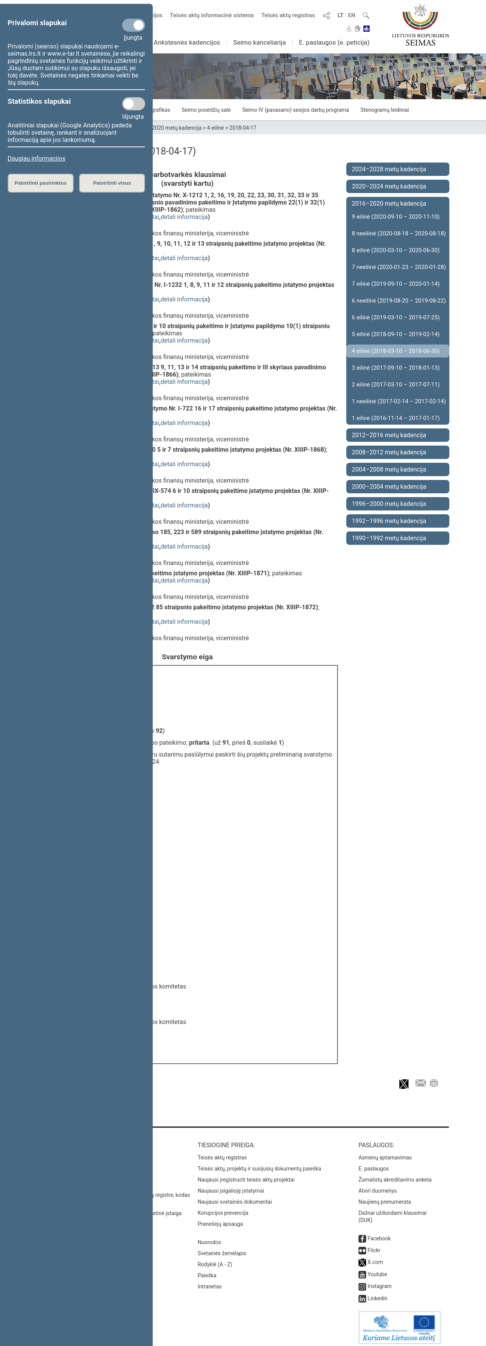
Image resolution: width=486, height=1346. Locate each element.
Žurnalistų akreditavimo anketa (395, 1176)
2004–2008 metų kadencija (389, 469)
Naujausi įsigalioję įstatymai (231, 1187)
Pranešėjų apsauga (220, 1220)
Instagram (380, 1282)
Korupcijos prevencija (223, 1209)
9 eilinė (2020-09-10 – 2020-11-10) (396, 216)
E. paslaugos (373, 1165)
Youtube (377, 1270)
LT (340, 15)
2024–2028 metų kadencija (389, 169)
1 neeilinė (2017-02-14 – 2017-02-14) (399, 401)
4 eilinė (215, 128)
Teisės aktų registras (288, 15)
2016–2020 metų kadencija (169, 128)
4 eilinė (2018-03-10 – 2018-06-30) (396, 351)
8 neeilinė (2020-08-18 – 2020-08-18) (399, 233)
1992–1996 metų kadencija (389, 521)
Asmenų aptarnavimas (385, 1154)
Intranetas (210, 1283)
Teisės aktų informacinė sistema (212, 15)
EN (351, 15)
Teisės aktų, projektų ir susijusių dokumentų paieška (259, 1165)
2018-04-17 (243, 128)
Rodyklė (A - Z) (215, 1260)
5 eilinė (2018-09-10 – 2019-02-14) (396, 334)
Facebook (379, 1235)
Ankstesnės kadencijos (187, 42)
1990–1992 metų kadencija (389, 538)
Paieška (207, 1272)
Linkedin (378, 1294)
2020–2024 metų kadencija (389, 186)
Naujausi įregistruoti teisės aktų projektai (246, 1176)
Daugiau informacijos (36, 158)
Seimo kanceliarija (259, 42)
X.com (375, 1258)
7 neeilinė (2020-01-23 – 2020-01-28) (399, 267)
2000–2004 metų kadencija (389, 486)
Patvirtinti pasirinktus (40, 183)
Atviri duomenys (377, 1187)
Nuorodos (209, 1238)
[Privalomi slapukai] (133, 25)
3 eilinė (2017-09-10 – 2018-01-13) (396, 367)
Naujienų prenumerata (384, 1198)
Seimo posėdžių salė (206, 110)
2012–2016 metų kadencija (389, 435)
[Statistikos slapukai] (133, 103)
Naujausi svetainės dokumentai (235, 1198)
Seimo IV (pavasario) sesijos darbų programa (295, 110)
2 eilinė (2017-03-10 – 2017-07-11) (396, 384)
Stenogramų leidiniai (384, 110)
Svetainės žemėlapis (222, 1249)
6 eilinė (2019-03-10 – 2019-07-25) (396, 317)
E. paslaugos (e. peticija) (334, 42)
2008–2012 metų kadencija (389, 452)
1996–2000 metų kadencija (389, 503)
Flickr (374, 1246)
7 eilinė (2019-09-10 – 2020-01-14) (396, 283)
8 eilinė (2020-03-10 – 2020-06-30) (396, 250)
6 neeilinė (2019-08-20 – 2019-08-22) (399, 300)
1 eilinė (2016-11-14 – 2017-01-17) (396, 418)
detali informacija (184, 217)
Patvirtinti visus (112, 183)
